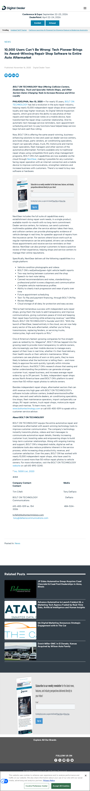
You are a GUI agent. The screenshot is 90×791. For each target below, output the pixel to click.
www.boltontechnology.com (26, 408)
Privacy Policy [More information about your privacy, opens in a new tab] (49, 780)
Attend (52, 23)
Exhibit (37, 23)
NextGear (32, 159)
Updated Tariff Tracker (19, 30)
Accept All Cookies (61, 786)
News (7, 42)
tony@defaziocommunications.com (30, 518)
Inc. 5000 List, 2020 (24, 471)
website (16, 465)
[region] (45, 781)
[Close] (86, 776)
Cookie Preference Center (37, 786)
